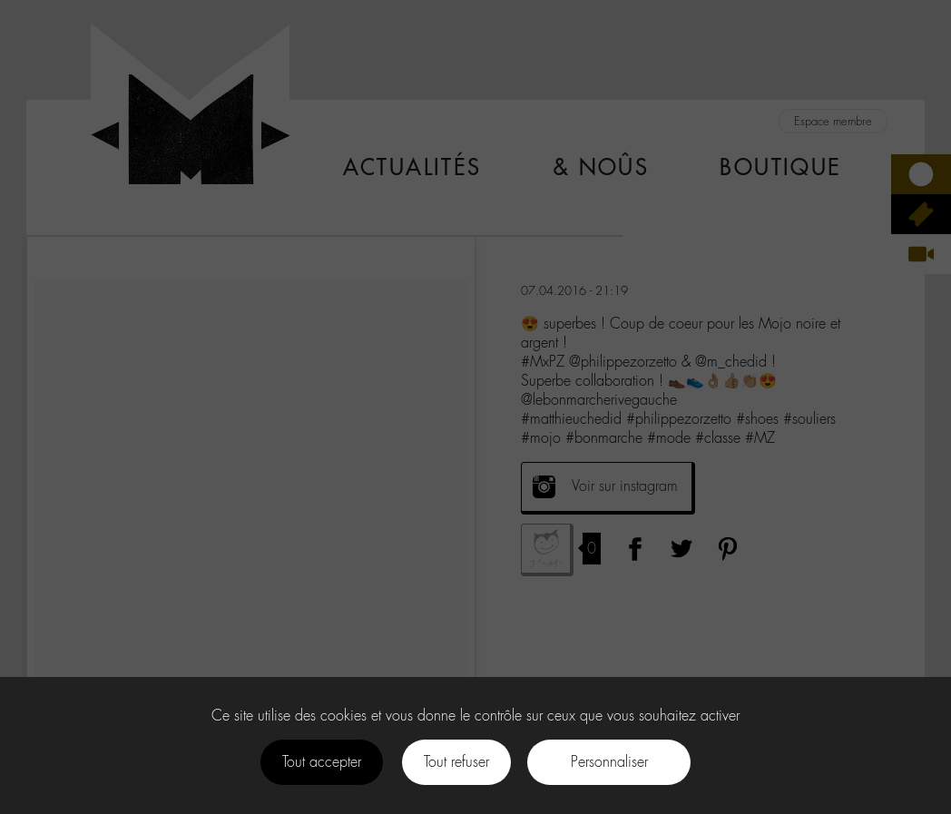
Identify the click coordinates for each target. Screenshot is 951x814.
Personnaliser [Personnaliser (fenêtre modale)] (609, 761)
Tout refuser (456, 761)
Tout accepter (321, 761)
